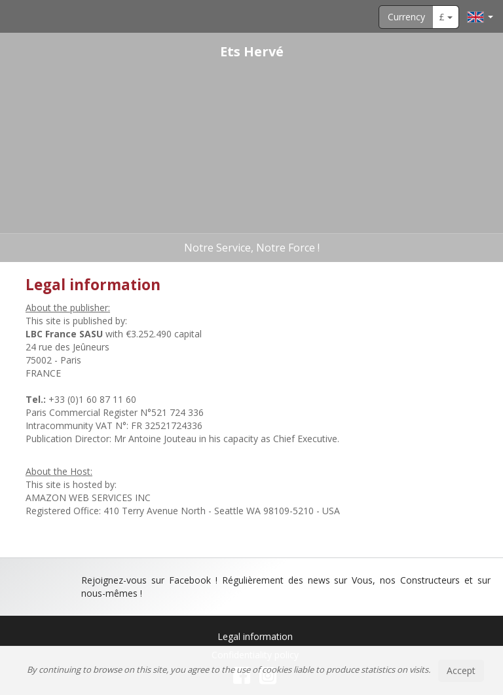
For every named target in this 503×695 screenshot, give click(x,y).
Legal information (255, 636)
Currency (406, 16)
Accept (461, 670)
